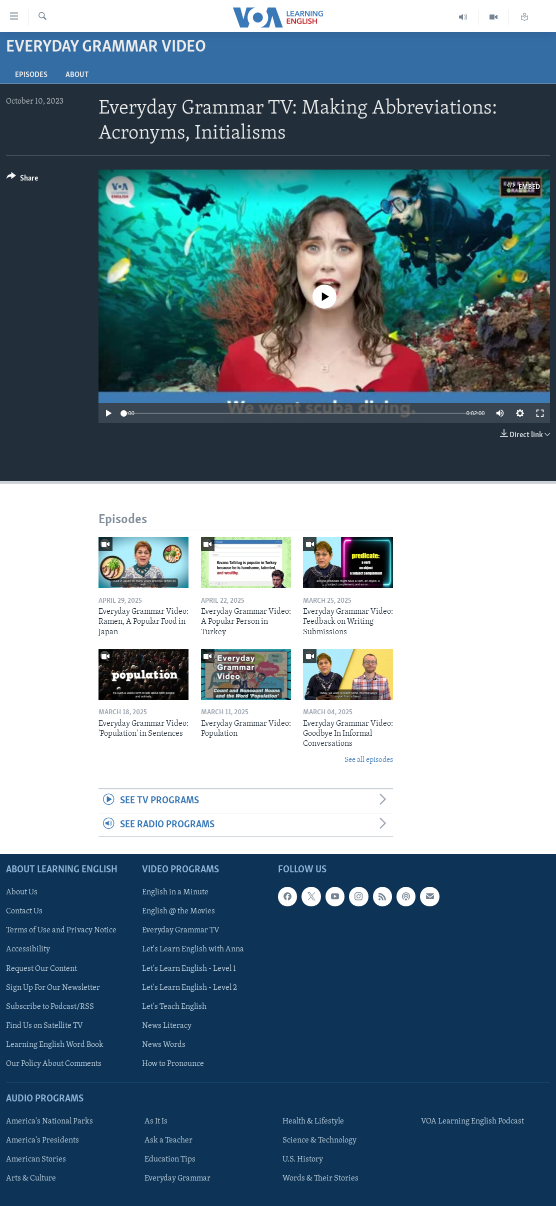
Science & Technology (319, 1140)
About (77, 75)
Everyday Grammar (177, 1178)
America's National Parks (49, 1121)
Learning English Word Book (55, 1045)
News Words (164, 1045)
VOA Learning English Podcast (472, 1121)
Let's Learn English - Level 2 (189, 988)
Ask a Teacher (168, 1140)
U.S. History (302, 1159)
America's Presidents (42, 1140)
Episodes (31, 75)
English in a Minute (175, 892)
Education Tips (170, 1159)
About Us (22, 892)
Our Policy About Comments (54, 1064)
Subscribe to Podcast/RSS (50, 1007)
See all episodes (368, 760)
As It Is (156, 1121)
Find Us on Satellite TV (44, 1026)
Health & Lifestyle (313, 1121)
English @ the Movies (178, 911)
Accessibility (28, 949)
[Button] (22, 180)
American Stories (36, 1159)
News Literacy (167, 1026)
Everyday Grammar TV (181, 930)
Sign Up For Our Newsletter (53, 988)
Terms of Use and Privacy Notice (61, 930)
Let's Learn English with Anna (193, 949)
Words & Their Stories (320, 1178)
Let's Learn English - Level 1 (189, 969)
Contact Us (24, 911)
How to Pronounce (173, 1064)
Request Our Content (41, 969)
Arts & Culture (31, 1178)
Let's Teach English (174, 1007)
